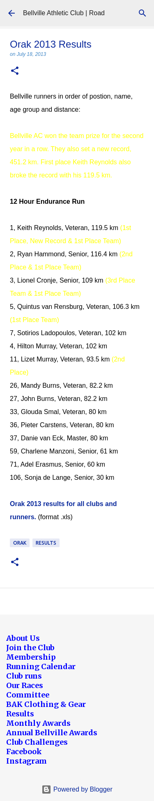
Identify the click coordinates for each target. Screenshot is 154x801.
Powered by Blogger (77, 789)
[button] (15, 71)
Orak (19, 543)
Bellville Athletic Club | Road (64, 12)
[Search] (142, 13)
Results (46, 543)
